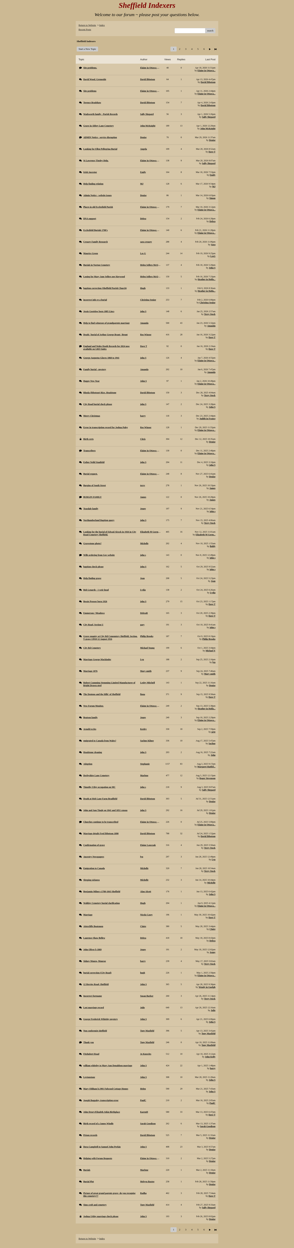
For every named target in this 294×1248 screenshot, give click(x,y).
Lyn (213, 859)
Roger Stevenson (207, 778)
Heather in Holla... (206, 279)
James (212, 488)
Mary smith (209, 674)
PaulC (212, 1103)
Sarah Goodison (207, 1126)
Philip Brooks (208, 639)
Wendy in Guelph (207, 987)
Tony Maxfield (208, 1033)
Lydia (212, 592)
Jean (213, 581)
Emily (212, 175)
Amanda (211, 325)
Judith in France (207, 418)
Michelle (211, 882)
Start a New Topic (87, 49)
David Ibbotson (208, 82)
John (213, 755)
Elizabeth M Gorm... (205, 534)
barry (212, 1068)
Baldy (212, 546)
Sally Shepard (208, 117)
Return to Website (87, 25)
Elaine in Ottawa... (206, 70)
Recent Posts (85, 29)
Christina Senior (207, 302)
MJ (213, 186)
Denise (212, 140)
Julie (213, 1010)
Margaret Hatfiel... (206, 766)
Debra (212, 221)
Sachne (211, 743)
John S (212, 267)
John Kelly (210, 1056)
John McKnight (207, 128)
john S (212, 465)
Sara (213, 244)
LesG (212, 256)
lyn (213, 662)
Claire (212, 929)
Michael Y (210, 650)
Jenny (212, 952)
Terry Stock (209, 314)
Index (102, 25)
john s (212, 511)
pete (213, 732)
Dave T (211, 151)
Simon (212, 198)
